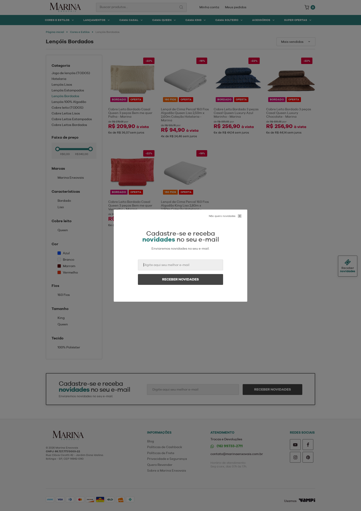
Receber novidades (180, 279)
